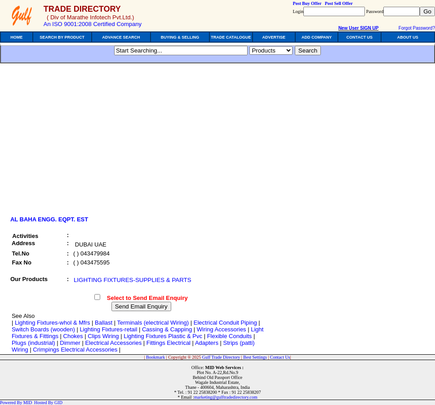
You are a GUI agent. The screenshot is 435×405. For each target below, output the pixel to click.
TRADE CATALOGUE (231, 37)
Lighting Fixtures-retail (108, 329)
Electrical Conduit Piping (225, 322)
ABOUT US (407, 37)
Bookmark (155, 357)
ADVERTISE (273, 37)
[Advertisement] (84, 142)
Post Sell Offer (339, 3)
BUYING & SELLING (180, 37)
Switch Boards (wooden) (43, 329)
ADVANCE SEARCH (121, 37)
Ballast (103, 322)
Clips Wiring (103, 336)
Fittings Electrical (168, 342)
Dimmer (70, 342)
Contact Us (280, 357)
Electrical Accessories (113, 342)
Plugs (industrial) (33, 342)
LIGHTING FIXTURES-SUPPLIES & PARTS (132, 280)
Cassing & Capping (167, 329)
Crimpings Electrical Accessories (75, 349)
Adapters (206, 342)
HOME (16, 37)
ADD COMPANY (317, 37)
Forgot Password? (417, 28)
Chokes (73, 336)
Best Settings (255, 357)
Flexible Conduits (229, 336)
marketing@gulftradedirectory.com (225, 397)
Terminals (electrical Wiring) (153, 322)
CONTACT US (359, 37)
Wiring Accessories (221, 329)
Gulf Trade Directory (221, 357)
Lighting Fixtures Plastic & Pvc (163, 336)
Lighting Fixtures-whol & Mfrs (52, 322)
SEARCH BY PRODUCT (62, 37)
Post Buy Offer (307, 3)
